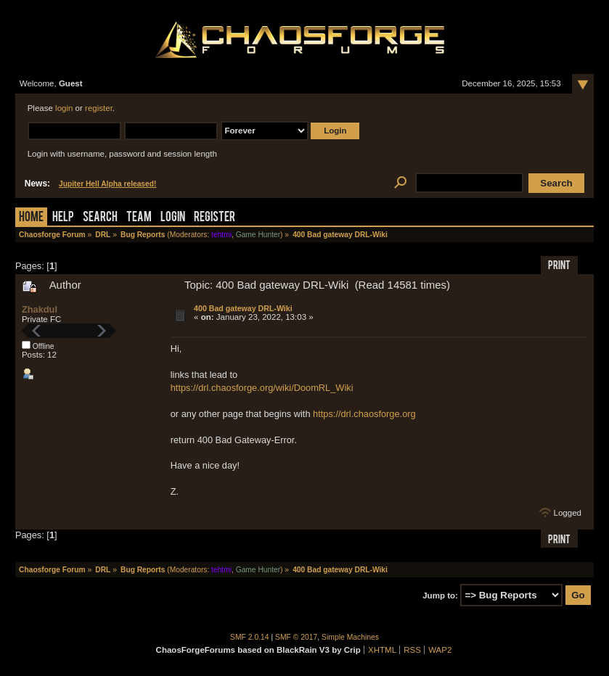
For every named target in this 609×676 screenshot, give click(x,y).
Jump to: (440, 595)
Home (31, 218)
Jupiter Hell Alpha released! (107, 184)
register (99, 108)
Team (139, 218)
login (64, 108)
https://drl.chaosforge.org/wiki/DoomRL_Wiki (262, 387)
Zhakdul (39, 309)
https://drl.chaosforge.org (364, 413)
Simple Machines (350, 637)
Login (172, 218)
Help (63, 218)
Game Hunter (258, 235)
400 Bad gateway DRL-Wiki (243, 308)
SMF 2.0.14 (249, 637)
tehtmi (221, 235)
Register (214, 218)
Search (100, 218)
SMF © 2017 (296, 637)
